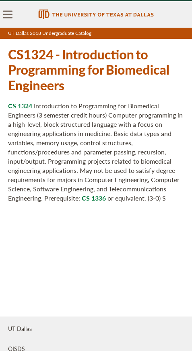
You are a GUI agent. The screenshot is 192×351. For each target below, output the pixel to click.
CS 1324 (20, 105)
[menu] (8, 14)
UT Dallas (20, 329)
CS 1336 (94, 198)
